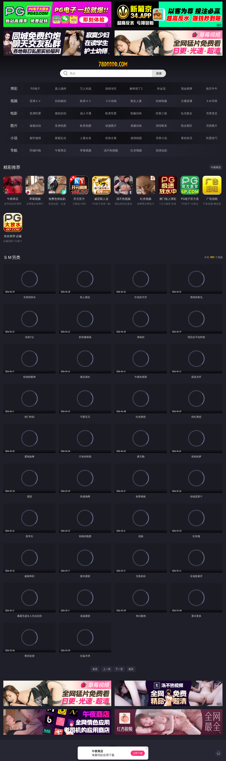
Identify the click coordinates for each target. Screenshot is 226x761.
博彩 (13, 88)
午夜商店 (60, 150)
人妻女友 (85, 138)
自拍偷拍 (60, 101)
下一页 (119, 669)
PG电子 (35, 88)
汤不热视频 (111, 150)
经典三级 (161, 113)
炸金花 (161, 88)
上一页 (107, 669)
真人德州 (60, 88)
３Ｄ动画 (111, 101)
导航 (13, 150)
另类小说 (161, 138)
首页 (95, 669)
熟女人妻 (136, 101)
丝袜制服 (161, 101)
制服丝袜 (136, 113)
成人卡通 (85, 113)
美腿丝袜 (136, 126)
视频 (13, 100)
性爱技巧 (211, 138)
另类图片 (211, 126)
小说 (13, 138)
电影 (13, 113)
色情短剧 (161, 150)
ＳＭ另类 (211, 101)
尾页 (131, 669)
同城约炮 (35, 150)
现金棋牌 (186, 88)
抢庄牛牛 (211, 88)
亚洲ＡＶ (35, 101)
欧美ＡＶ (85, 101)
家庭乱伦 (60, 138)
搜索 (159, 73)
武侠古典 (111, 138)
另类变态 (211, 113)
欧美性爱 (111, 113)
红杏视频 (136, 150)
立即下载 (138, 753)
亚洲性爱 (35, 113)
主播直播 (186, 101)
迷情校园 (136, 138)
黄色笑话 (186, 138)
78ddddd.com (113, 64)
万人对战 (85, 88)
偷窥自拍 (35, 126)
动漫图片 (111, 126)
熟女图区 (186, 126)
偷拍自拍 (60, 113)
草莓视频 (85, 150)
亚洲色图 (60, 126)
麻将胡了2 (136, 88)
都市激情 (35, 138)
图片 (13, 125)
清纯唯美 (161, 126)
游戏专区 (111, 88)
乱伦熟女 (186, 113)
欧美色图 (85, 126)
